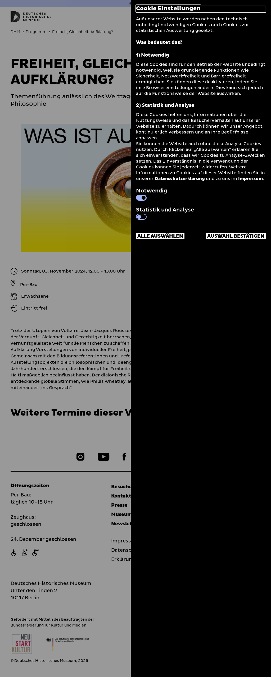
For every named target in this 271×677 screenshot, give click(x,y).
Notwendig (151, 194)
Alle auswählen (160, 236)
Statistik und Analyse (165, 213)
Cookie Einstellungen (168, 8)
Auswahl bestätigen (235, 236)
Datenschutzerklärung (180, 178)
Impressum (250, 178)
